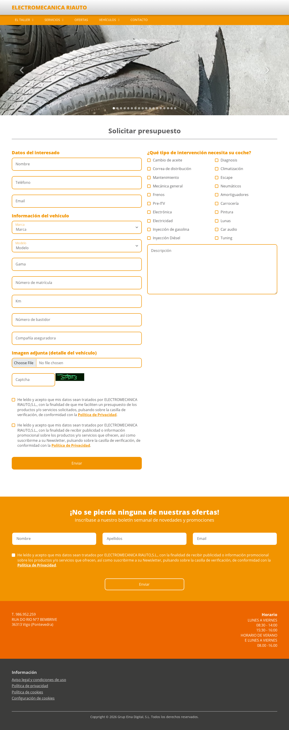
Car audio (226, 229)
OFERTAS (81, 20)
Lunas (223, 220)
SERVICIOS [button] (52, 20)
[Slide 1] (117, 108)
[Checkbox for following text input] (77, 363)
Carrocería (227, 203)
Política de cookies (27, 692)
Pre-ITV (156, 203)
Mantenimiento (163, 177)
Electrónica (159, 212)
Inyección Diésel (163, 237)
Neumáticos (228, 186)
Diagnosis (226, 160)
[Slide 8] (143, 108)
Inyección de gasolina (168, 229)
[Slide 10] (150, 108)
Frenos (156, 194)
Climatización (229, 168)
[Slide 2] (121, 108)
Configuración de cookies (33, 698)
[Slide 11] (153, 108)
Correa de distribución (169, 168)
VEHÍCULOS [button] (107, 20)
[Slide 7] (139, 108)
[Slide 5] (132, 108)
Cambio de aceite (164, 160)
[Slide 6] (135, 108)
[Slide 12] (157, 108)
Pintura (224, 212)
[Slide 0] (114, 108)
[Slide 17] (175, 108)
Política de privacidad (30, 685)
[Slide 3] (125, 108)
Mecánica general (165, 186)
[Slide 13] (161, 108)
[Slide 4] (128, 108)
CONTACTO (139, 20)
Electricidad (160, 220)
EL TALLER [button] (22, 20)
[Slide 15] (168, 108)
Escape (224, 177)
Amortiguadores (232, 194)
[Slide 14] (164, 108)
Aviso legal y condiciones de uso (39, 679)
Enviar (77, 463)
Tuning (224, 237)
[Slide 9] (146, 108)
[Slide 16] (171, 108)
